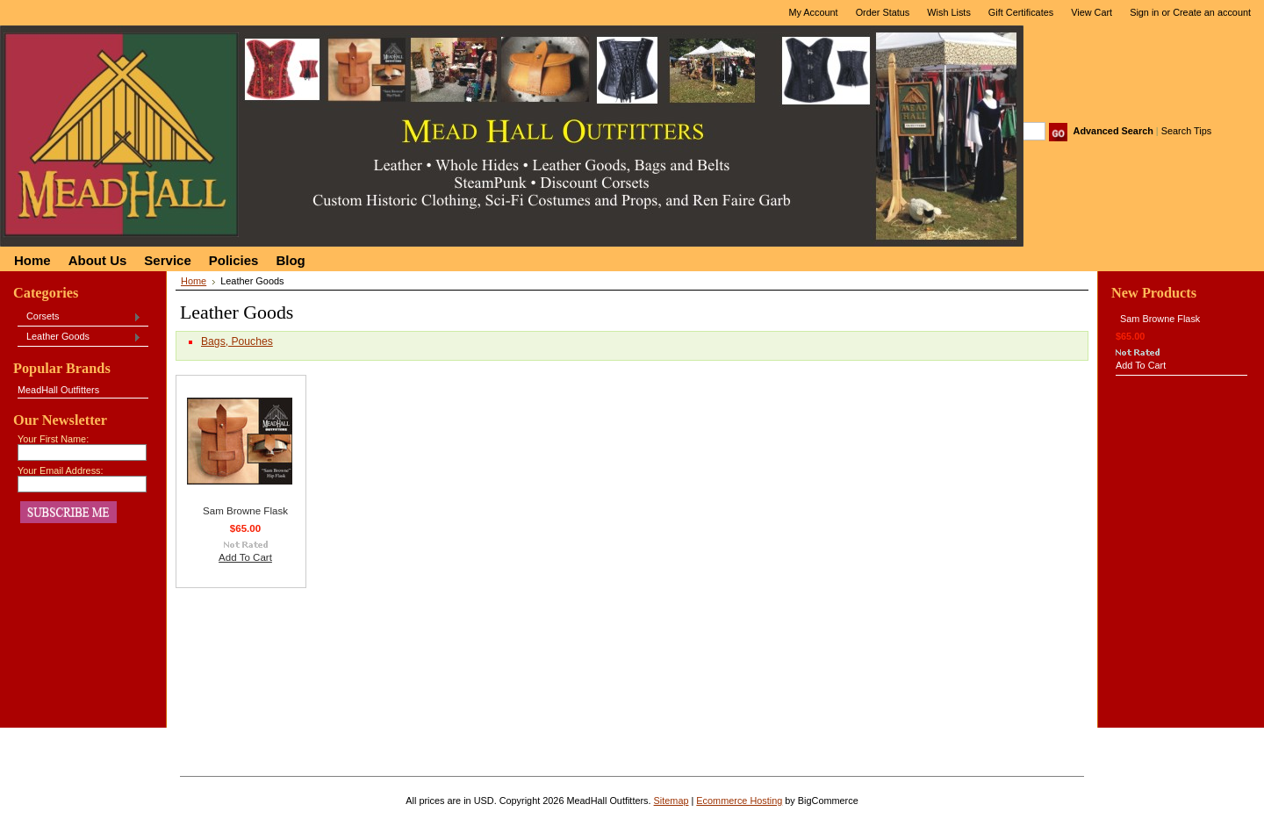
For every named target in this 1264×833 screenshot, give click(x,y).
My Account (812, 12)
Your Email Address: (61, 470)
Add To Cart (245, 557)
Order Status (883, 12)
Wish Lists (949, 12)
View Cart (1091, 12)
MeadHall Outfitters (58, 389)
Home (193, 281)
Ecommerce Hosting (739, 800)
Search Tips (1186, 131)
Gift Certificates (1020, 12)
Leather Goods (79, 337)
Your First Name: (53, 439)
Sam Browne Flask (245, 511)
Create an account (1212, 12)
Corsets (79, 317)
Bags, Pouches (237, 341)
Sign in (1144, 12)
